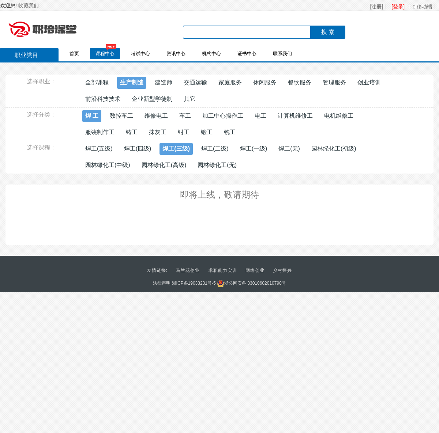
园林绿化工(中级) (107, 165)
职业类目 (22, 56)
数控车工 (121, 116)
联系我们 (282, 53)
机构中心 (211, 53)
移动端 (422, 7)
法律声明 (161, 283)
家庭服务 (230, 82)
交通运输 (195, 82)
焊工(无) (289, 148)
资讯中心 (175, 53)
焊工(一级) (253, 148)
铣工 (230, 132)
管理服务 (334, 82)
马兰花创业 (188, 270)
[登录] (398, 7)
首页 (74, 53)
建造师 (163, 82)
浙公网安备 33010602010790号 (251, 283)
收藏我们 (28, 5)
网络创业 (254, 270)
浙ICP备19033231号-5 (194, 283)
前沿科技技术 (102, 99)
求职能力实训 (223, 270)
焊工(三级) (176, 148)
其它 (190, 99)
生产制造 (131, 82)
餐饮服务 (299, 82)
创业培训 (369, 82)
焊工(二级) (215, 148)
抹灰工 (157, 132)
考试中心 (140, 53)
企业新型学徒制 (152, 99)
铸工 (132, 132)
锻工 (207, 132)
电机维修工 (338, 116)
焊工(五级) (99, 148)
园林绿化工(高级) (164, 165)
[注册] (376, 7)
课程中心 (105, 53)
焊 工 (91, 116)
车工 (185, 116)
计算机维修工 (295, 116)
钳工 (184, 132)
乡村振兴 (282, 270)
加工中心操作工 (222, 116)
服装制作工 (100, 132)
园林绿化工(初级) (333, 148)
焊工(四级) (137, 148)
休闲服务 (265, 82)
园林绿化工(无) (217, 165)
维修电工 (156, 116)
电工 (260, 116)
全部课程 (97, 82)
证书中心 (246, 53)
